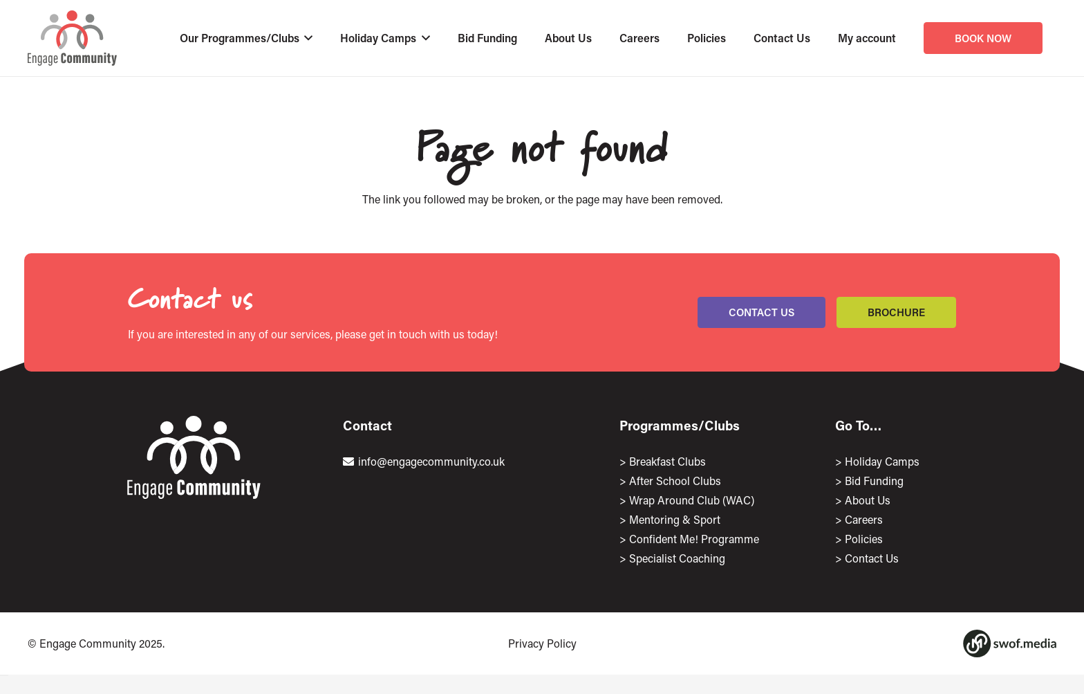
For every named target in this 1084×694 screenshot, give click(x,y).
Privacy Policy (542, 643)
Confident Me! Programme (694, 538)
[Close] (4, 675)
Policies (864, 538)
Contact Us (872, 558)
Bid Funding (874, 480)
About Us (867, 500)
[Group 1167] (1009, 643)
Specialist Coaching (677, 558)
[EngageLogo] (72, 38)
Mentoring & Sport (674, 519)
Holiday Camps (882, 461)
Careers (864, 519)
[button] (306, 38)
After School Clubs (675, 480)
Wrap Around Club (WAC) (691, 500)
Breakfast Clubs (667, 461)
